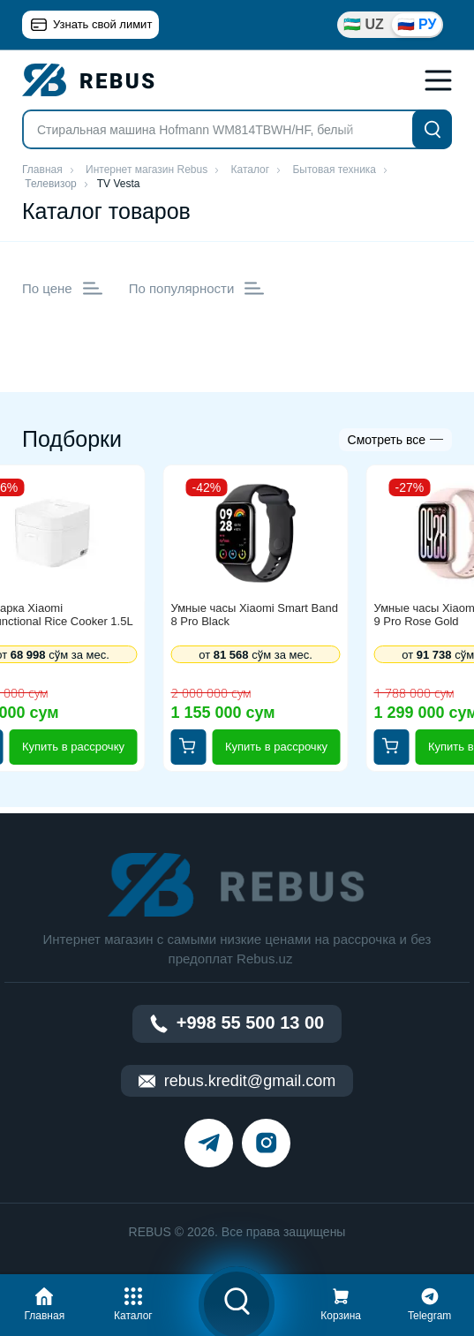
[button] (44, 1302)
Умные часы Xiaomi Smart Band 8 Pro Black (254, 614)
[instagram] (266, 1143)
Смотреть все (386, 440)
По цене (62, 288)
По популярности (197, 288)
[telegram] (208, 1143)
